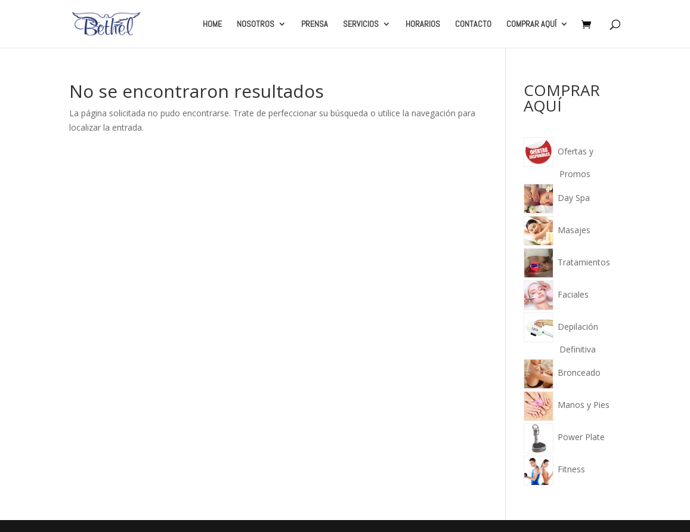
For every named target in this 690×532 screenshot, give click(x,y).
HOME (212, 24)
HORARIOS (423, 24)
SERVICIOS (361, 24)
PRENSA (314, 24)
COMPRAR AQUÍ (531, 24)
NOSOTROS (255, 24)
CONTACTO (473, 24)
